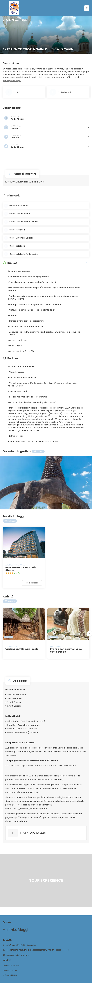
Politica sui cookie (10, 970)
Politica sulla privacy (11, 965)
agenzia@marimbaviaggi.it (16, 955)
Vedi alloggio (32, 582)
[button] (12, 80)
